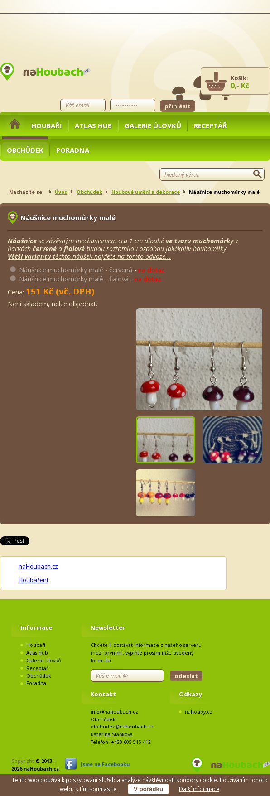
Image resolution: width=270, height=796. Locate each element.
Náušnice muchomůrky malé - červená (75, 269)
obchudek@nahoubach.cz (122, 727)
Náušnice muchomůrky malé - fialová (74, 279)
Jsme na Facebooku (105, 764)
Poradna (72, 149)
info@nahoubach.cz (114, 712)
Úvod (61, 192)
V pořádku (148, 789)
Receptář (210, 125)
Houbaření (33, 580)
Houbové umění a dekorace (145, 192)
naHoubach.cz (38, 566)
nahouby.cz (198, 712)
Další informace (199, 788)
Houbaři (46, 125)
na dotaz (151, 269)
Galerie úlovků (153, 125)
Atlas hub (93, 125)
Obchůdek (25, 149)
